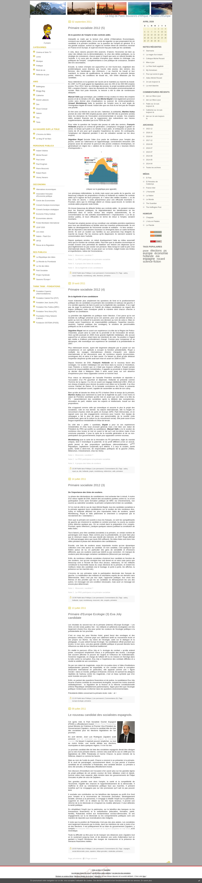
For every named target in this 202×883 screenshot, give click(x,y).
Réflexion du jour (42, 75)
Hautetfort (107, 870)
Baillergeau (40, 87)
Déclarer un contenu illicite (64, 876)
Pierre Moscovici (42, 169)
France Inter (150, 188)
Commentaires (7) (111, 273)
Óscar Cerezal (41, 109)
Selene (39, 113)
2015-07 (149, 152)
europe (148, 253)
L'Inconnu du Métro (43, 134)
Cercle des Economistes (45, 201)
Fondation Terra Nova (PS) (46, 312)
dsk (158, 256)
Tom (38, 118)
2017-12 (149, 140)
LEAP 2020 (40, 227)
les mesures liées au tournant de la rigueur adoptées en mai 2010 (102, 828)
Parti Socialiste (42, 271)
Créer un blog (96, 870)
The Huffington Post (153, 207)
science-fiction (152, 261)
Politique (39, 66)
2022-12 (149, 129)
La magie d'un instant (154, 55)
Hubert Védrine (42, 151)
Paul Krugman (41, 164)
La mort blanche (152, 86)
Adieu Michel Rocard (154, 78)
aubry (125, 273)
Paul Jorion (40, 160)
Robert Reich (41, 173)
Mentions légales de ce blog (83, 876)
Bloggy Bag (40, 91)
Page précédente (74, 859)
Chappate (150, 217)
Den (37, 104)
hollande (148, 256)
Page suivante (91, 859)
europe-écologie (78, 701)
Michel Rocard (41, 155)
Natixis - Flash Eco (43, 236)
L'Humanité (150, 192)
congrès (107, 600)
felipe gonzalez (102, 851)
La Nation (149, 196)
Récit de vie (40, 70)
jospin (91, 471)
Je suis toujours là (153, 82)
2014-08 (149, 156)
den (147, 96)
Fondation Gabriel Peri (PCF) (47, 298)
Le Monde (150, 199)
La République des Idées (45, 257)
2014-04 (149, 164)
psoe (146, 250)
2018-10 (149, 133)
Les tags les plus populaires (121, 873)
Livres (38, 57)
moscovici (96, 600)
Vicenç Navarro (42, 177)
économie (161, 253)
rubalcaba (111, 851)
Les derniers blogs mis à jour (81, 873)
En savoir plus (146, 881)
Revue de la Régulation (45, 245)
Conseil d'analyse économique (48, 205)
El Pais (148, 178)
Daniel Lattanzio (42, 100)
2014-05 (149, 160)
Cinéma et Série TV (43, 52)
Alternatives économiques (46, 189)
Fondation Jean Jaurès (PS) (47, 303)
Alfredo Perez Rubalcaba (104, 724)
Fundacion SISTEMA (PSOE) (47, 323)
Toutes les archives (153, 168)
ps (165, 250)
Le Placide (150, 225)
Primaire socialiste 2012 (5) (86, 27)
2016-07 (149, 148)
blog (144, 876)
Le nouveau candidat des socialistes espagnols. (100, 714)
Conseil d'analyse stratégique (47, 210)
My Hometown (151, 70)
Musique (39, 61)
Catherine (40, 95)
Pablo (148, 104)
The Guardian (151, 203)
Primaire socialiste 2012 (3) (86, 485)
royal (74, 275)
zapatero (93, 851)
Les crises (40, 232)
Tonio (38, 122)
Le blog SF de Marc (43, 139)
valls (94, 275)
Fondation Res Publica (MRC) (47, 307)
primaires (107, 275)
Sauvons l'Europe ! (43, 279)
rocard (161, 258)
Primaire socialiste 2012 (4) (86, 289)
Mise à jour (150, 62)
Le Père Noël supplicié (154, 66)
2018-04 (149, 136)
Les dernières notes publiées (101, 873)
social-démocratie (78, 851)
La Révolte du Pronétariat (46, 262)
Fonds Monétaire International (47, 223)
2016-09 (149, 144)
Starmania (150, 51)
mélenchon (107, 471)
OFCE (38, 241)
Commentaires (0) (111, 468)
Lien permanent (98, 273)
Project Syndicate (43, 275)
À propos (47, 43)
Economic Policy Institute (45, 214)
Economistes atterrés (44, 218)
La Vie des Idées (42, 266)
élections (156, 250)
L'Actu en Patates (153, 221)
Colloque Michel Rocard (155, 59)
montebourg (87, 275)
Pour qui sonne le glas (154, 74)
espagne (149, 258)
